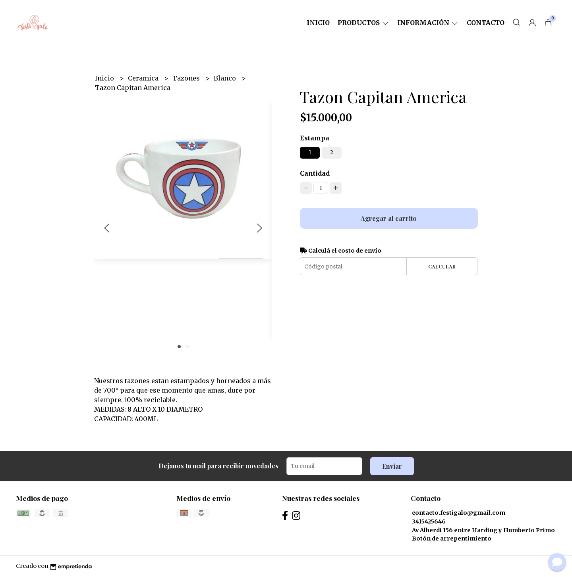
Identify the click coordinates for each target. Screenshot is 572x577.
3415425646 (429, 521)
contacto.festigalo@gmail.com (458, 512)
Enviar (392, 466)
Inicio (318, 23)
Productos (363, 23)
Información (428, 23)
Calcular (442, 266)
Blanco (226, 78)
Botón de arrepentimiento (451, 538)
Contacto (485, 23)
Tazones (186, 78)
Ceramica (144, 78)
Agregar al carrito (389, 218)
